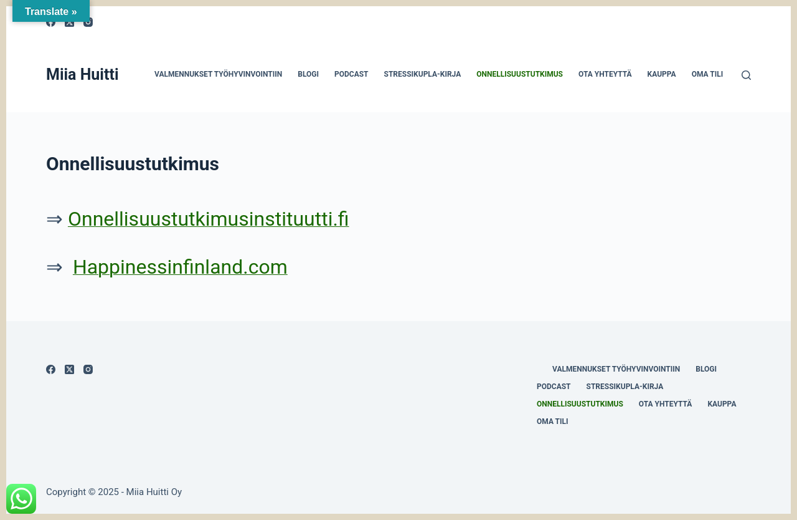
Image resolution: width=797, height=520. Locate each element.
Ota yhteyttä (605, 74)
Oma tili (708, 74)
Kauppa (662, 74)
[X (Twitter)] (69, 369)
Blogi (308, 74)
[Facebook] (50, 369)
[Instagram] (88, 369)
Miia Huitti (82, 74)
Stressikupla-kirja (422, 74)
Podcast (351, 74)
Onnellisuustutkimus (519, 74)
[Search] (746, 75)
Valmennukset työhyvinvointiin (218, 74)
